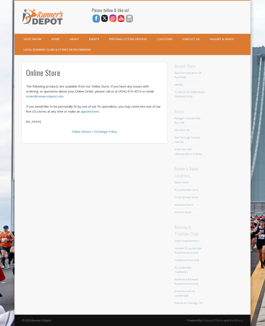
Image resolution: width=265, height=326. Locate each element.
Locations (164, 39)
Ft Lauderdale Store (187, 190)
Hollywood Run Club (187, 260)
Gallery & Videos (222, 39)
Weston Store (183, 212)
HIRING (179, 84)
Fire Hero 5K (182, 130)
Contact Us (191, 39)
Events (94, 39)
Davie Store (182, 182)
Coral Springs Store (186, 197)
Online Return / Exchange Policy (94, 131)
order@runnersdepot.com (44, 96)
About (74, 39)
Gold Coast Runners (187, 241)
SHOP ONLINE (33, 39)
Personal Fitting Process (128, 39)
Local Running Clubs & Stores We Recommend (57, 49)
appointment (90, 111)
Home (56, 39)
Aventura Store (184, 205)
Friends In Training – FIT (189, 303)
